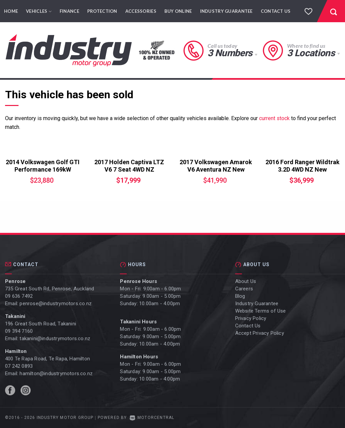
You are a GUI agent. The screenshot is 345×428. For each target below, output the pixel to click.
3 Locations (311, 53)
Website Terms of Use (260, 311)
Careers (244, 289)
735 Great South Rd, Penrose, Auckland (49, 289)
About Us (245, 281)
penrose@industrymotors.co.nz (56, 303)
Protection (102, 11)
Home (11, 11)
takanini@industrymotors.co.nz (55, 338)
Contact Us (276, 11)
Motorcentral (152, 417)
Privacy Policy (250, 318)
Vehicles (39, 11)
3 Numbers (230, 53)
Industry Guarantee (226, 11)
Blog (240, 296)
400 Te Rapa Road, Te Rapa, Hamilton (47, 359)
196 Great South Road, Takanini (40, 324)
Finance (69, 11)
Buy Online (178, 11)
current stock (274, 118)
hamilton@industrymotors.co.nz (56, 373)
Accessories (140, 11)
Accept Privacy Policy (259, 333)
